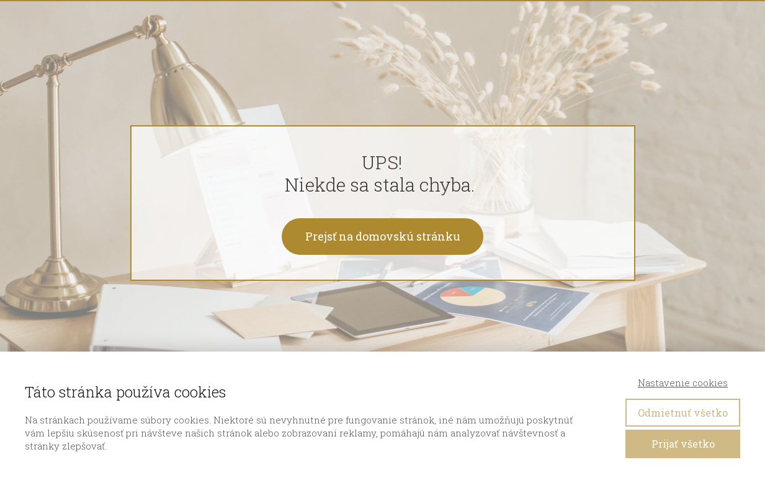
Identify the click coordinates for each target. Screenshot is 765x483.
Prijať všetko (683, 443)
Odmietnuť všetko (683, 412)
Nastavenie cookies (683, 382)
